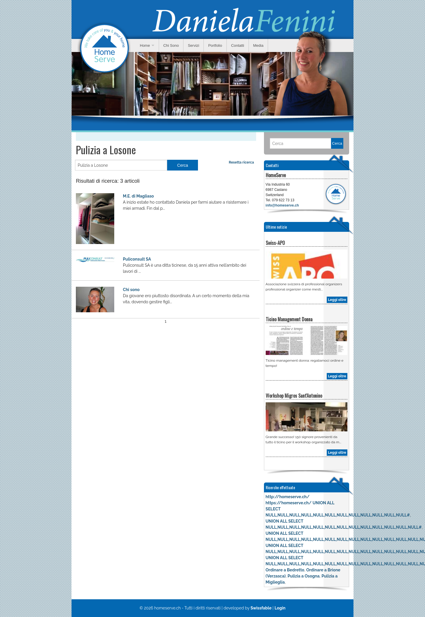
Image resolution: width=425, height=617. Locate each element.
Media (258, 45)
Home (145, 45)
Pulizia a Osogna (303, 576)
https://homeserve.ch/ (289, 503)
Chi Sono (171, 45)
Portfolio (215, 45)
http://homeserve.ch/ (288, 496)
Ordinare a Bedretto (285, 570)
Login (279, 608)
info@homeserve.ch (282, 205)
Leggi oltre (337, 300)
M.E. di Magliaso (138, 196)
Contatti (237, 45)
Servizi (193, 45)
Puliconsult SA (137, 259)
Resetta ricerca (241, 162)
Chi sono (131, 289)
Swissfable (261, 608)
